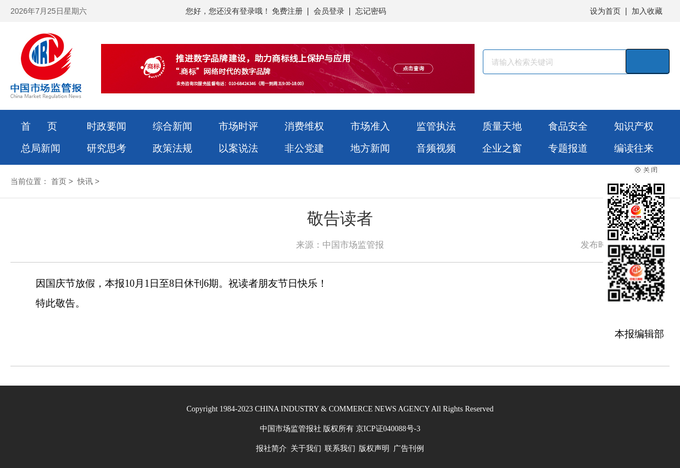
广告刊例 (408, 448)
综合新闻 (172, 126)
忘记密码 (370, 11)
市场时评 (238, 126)
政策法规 (172, 148)
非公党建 (304, 148)
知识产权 (634, 126)
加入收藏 (647, 11)
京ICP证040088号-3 (388, 429)
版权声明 (374, 448)
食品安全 (568, 126)
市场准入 (370, 126)
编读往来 (634, 148)
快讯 (85, 181)
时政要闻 (106, 126)
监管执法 (436, 126)
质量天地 (502, 126)
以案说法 (238, 148)
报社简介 (271, 448)
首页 (58, 181)
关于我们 (306, 448)
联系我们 (340, 448)
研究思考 (106, 148)
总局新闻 (40, 148)
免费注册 (287, 11)
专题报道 (568, 148)
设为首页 (605, 11)
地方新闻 (370, 148)
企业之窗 (502, 148)
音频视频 (436, 148)
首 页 (39, 126)
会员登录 (329, 11)
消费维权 (304, 126)
